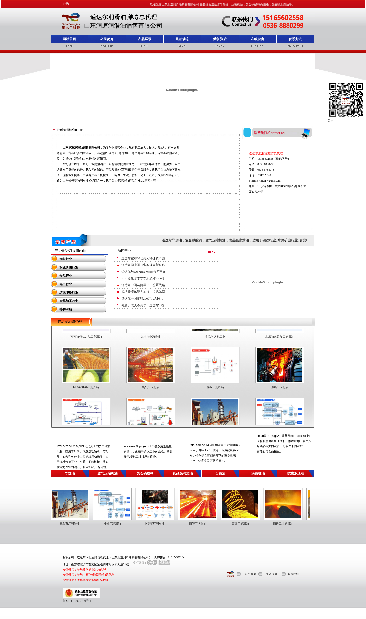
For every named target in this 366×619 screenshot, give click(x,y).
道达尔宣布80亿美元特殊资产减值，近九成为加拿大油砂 (160, 258)
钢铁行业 (62, 259)
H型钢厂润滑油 (159, 523)
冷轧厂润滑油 (116, 523)
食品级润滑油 (183, 473)
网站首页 (69, 39)
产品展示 (144, 39)
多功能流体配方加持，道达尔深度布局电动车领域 (155, 292)
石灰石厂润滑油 (74, 523)
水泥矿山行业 (65, 267)
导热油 (70, 473)
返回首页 (250, 574)
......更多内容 (148, 180)
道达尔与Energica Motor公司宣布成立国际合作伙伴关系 (159, 271)
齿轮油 (220, 473)
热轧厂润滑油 (150, 391)
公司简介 (107, 39)
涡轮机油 (258, 473)
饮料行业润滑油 (151, 341)
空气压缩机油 (107, 473)
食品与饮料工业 (215, 341)
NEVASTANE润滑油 (86, 391)
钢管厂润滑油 (202, 523)
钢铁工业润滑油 (287, 523)
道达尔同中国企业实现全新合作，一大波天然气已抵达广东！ (163, 265)
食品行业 (62, 276)
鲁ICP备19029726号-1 (77, 600)
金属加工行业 (65, 301)
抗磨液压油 (295, 473)
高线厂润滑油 (245, 523)
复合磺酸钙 (145, 473)
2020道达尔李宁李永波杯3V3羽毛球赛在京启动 (153, 278)
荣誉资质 (220, 39)
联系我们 (293, 574)
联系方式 (295, 39)
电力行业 (62, 284)
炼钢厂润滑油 (215, 391)
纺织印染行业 (65, 292)
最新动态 (182, 39)
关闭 (330, 120)
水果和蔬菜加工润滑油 (279, 341)
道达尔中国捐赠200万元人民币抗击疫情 (148, 298)
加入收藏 (271, 574)
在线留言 (257, 39)
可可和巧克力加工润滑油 (86, 341)
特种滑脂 (62, 309)
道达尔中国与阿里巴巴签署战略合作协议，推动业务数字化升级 (165, 285)
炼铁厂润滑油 (279, 391)
